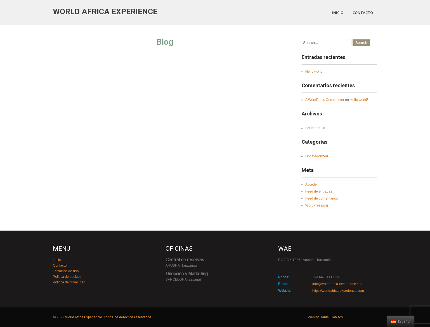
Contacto (363, 12)
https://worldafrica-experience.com (338, 291)
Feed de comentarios (321, 198)
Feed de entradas (318, 191)
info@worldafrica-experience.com (337, 284)
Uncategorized (316, 156)
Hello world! (314, 72)
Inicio (337, 12)
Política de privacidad (69, 282)
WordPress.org (316, 205)
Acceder (311, 184)
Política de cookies (67, 277)
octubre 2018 (315, 128)
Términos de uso (66, 271)
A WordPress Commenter (324, 100)
